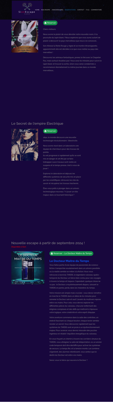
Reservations (70, 10)
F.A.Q (87, 10)
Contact (80, 10)
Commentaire (96, 10)
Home (37, 10)
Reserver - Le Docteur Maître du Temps (73, 253)
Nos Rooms (45, 10)
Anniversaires (57, 10)
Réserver (51, 23)
